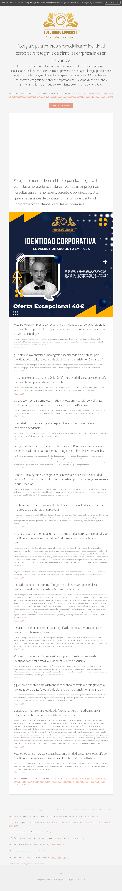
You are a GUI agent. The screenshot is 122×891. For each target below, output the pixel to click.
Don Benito (53, 810)
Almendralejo (36, 810)
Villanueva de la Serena (100, 810)
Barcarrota (88, 93)
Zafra (65, 99)
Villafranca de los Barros (83, 810)
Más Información (19, 348)
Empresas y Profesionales (93, 3)
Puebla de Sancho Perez (99, 96)
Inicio (55, 3)
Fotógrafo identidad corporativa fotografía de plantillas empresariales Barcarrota (30, 3)
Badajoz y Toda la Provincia (91, 816)
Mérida (70, 822)
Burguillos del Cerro (106, 93)
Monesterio (72, 96)
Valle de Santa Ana (20, 784)
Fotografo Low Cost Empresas (33, 864)
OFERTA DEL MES (112, 3)
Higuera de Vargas (29, 96)
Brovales (95, 93)
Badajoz (45, 810)
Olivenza (72, 810)
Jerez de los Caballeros (45, 96)
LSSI (84, 880)
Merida (59, 810)
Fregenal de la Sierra (16, 96)
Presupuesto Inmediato (61, 105)
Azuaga (80, 93)
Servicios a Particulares (71, 3)
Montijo (65, 810)
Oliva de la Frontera (83, 96)
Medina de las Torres (60, 96)
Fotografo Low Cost (16, 864)
